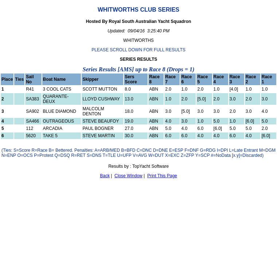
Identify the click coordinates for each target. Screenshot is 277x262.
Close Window (128, 175)
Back (105, 175)
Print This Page (162, 175)
